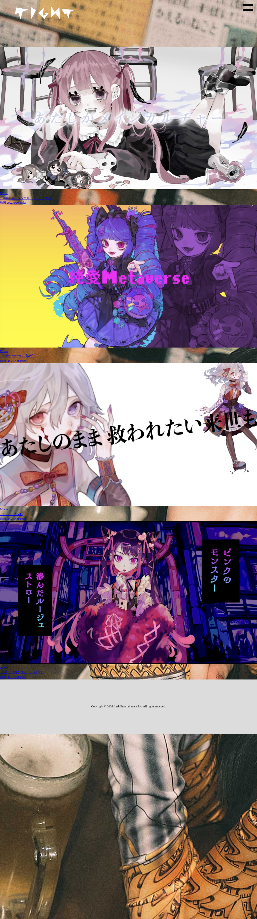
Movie (4, 193)
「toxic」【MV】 (11, 514)
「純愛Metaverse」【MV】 (17, 356)
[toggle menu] (248, 7)
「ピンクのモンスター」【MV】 (21, 672)
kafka (23, 202)
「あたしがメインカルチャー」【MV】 (26, 198)
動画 (3, 202)
